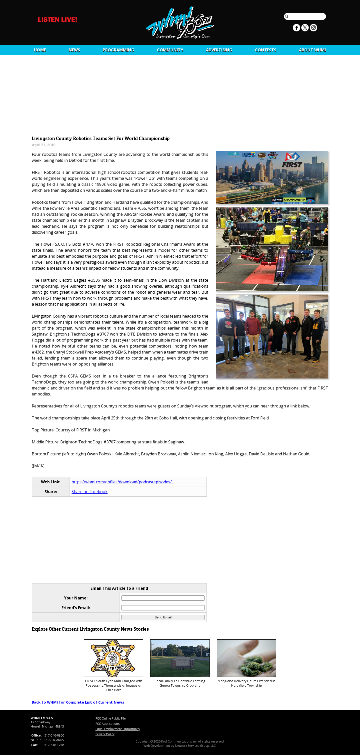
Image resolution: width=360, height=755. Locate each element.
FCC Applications (108, 724)
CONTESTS (265, 50)
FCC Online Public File (111, 718)
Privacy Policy (105, 734)
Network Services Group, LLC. (195, 746)
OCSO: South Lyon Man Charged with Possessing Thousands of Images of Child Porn (113, 665)
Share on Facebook (90, 491)
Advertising (219, 50)
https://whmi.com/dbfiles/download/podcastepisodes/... (123, 482)
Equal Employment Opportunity (118, 729)
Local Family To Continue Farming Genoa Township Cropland (180, 663)
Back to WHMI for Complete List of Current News (78, 702)
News (74, 50)
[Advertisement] (180, 97)
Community (170, 50)
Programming (118, 50)
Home (40, 50)
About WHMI (312, 50)
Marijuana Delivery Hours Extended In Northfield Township (246, 663)
